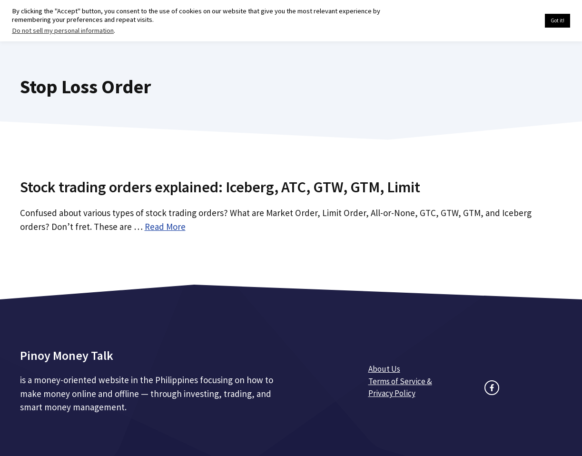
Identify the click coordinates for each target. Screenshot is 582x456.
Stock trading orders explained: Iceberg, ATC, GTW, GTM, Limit (220, 187)
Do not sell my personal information (63, 30)
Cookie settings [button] (515, 21)
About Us (384, 369)
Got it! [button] (557, 20)
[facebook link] (491, 387)
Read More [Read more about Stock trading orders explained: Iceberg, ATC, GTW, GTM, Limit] (165, 226)
